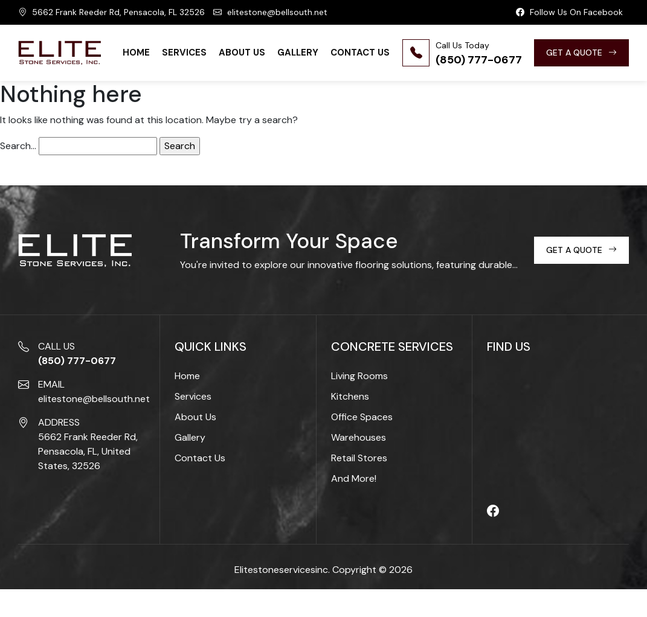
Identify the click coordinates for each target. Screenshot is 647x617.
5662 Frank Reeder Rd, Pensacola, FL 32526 (111, 12)
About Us (242, 52)
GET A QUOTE (581, 52)
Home (136, 52)
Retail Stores (359, 458)
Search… (18, 145)
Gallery (297, 52)
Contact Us (360, 52)
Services (184, 52)
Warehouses (358, 437)
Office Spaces (362, 417)
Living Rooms (359, 375)
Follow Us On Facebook (569, 12)
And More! (353, 478)
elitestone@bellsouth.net (270, 12)
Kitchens (350, 396)
